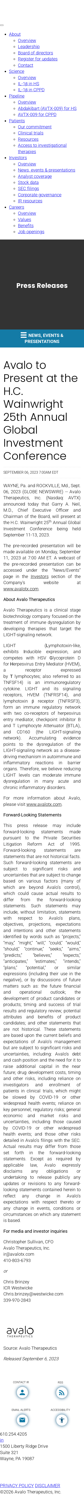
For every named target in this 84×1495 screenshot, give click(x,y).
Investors (40, 576)
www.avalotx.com (21, 589)
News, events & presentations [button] (42, 338)
